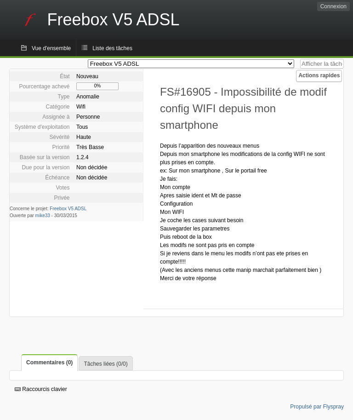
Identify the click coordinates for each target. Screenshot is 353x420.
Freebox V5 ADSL (68, 208)
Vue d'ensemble (51, 48)
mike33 (42, 215)
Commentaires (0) (49, 362)
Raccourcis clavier (41, 389)
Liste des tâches (112, 48)
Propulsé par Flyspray (317, 406)
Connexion (333, 6)
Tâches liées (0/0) (105, 364)
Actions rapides (319, 75)
